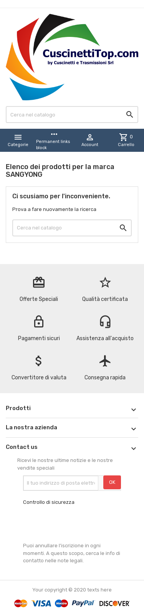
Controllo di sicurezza (48, 502)
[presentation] (81, 524)
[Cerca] (72, 114)
